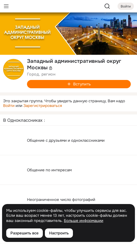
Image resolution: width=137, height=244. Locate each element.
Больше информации (83, 220)
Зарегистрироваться (42, 105)
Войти (9, 105)
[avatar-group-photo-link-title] (13, 69)
